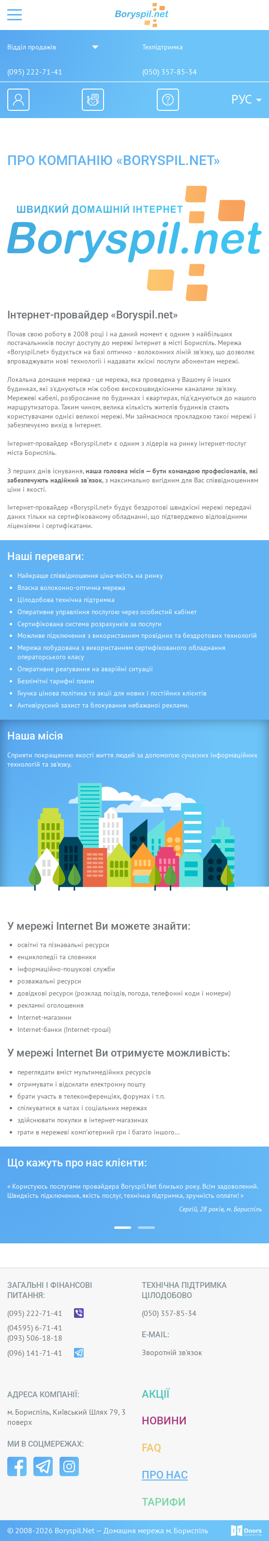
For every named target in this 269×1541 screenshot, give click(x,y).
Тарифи (164, 1502)
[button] (122, 1227)
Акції (155, 1394)
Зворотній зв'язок (172, 1352)
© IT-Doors (246, 1530)
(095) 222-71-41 (34, 71)
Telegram (43, 1466)
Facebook (17, 1466)
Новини (164, 1421)
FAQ (151, 1448)
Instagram (69, 1466)
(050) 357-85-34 (169, 71)
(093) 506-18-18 (34, 1338)
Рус (241, 99)
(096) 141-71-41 (34, 1353)
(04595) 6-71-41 (34, 1327)
